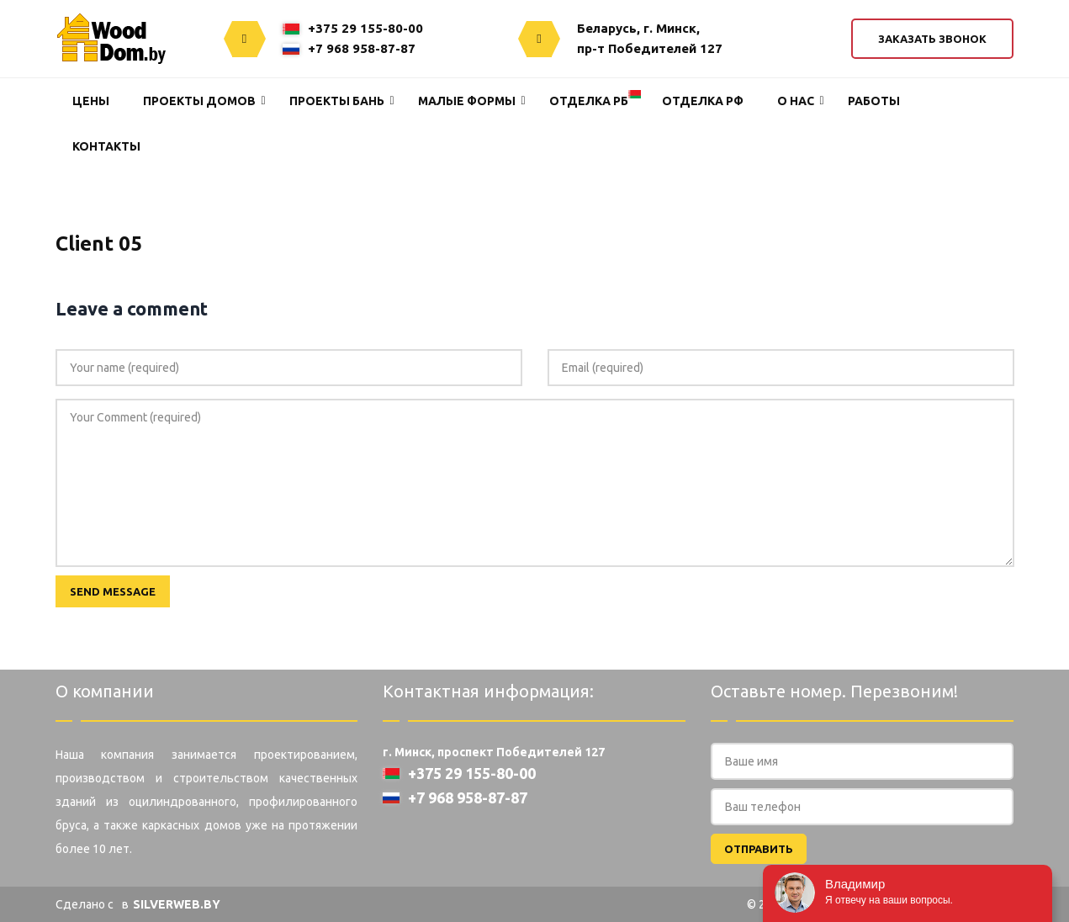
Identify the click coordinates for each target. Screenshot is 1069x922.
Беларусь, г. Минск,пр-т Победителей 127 (649, 38)
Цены (90, 101)
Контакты (106, 146)
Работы (874, 101)
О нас (795, 101)
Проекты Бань (336, 101)
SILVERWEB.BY (176, 904)
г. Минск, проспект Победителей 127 (494, 752)
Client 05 (99, 243)
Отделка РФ (703, 101)
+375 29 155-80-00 (353, 28)
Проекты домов (199, 101)
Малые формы (467, 101)
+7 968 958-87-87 (349, 48)
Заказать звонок (932, 39)
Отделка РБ (588, 101)
